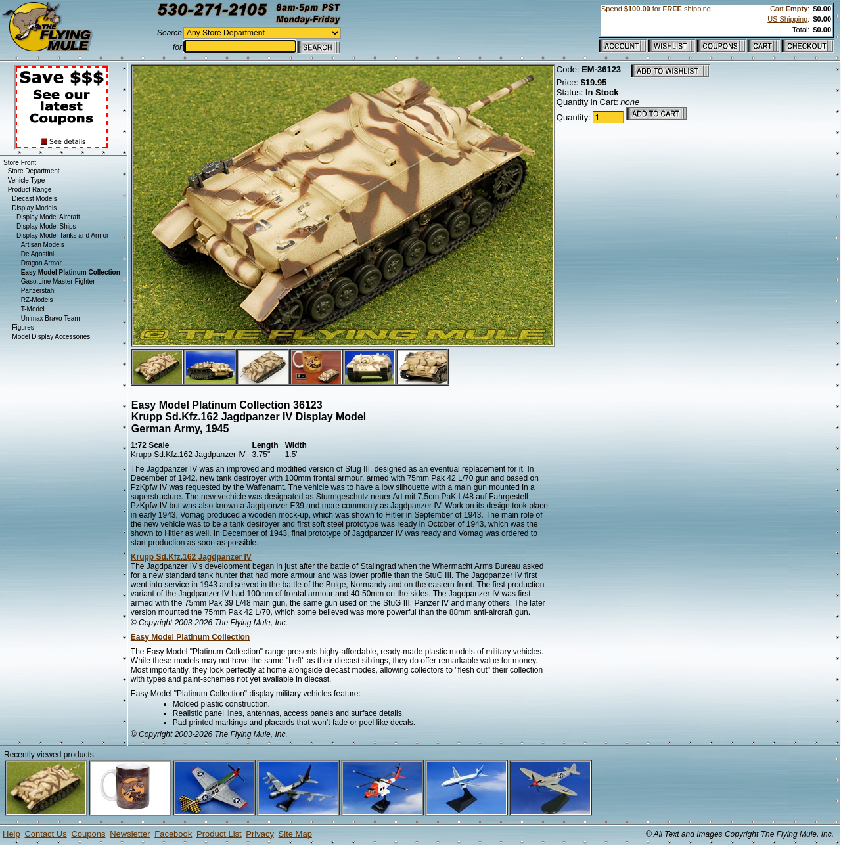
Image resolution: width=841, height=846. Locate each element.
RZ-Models (37, 299)
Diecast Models (34, 198)
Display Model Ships (46, 226)
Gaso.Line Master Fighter (58, 281)
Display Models (34, 208)
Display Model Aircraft (48, 217)
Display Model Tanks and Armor (62, 235)
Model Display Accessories (51, 336)
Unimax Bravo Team (50, 318)
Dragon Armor (41, 263)
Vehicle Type (26, 180)
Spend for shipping (656, 8)
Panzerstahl (38, 290)
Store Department (34, 171)
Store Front (19, 162)
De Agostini (38, 253)
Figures (23, 327)
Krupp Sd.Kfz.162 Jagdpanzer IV (191, 557)
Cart (788, 8)
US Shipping (787, 19)
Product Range (30, 189)
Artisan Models (42, 244)
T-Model (33, 309)
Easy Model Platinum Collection (190, 637)
